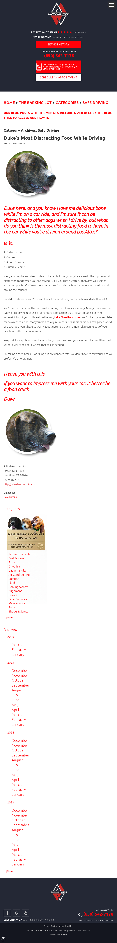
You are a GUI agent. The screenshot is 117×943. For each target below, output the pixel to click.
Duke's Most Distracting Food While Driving (54, 138)
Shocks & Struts (18, 611)
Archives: (10, 629)
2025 (10, 662)
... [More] (8, 617)
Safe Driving (95, 102)
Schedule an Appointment (58, 77)
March (17, 645)
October (18, 680)
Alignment (15, 591)
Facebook (7, 913)
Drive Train (15, 566)
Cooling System (18, 586)
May (15, 705)
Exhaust (14, 562)
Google (16, 913)
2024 (10, 732)
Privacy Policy (50, 926)
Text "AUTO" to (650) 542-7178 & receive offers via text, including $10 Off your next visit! (60, 66)
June (15, 700)
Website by (58, 935)
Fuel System (16, 558)
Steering (14, 578)
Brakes (13, 595)
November (20, 675)
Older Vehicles (18, 599)
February (19, 649)
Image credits (65, 926)
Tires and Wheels (19, 554)
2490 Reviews (79, 32)
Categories (67, 102)
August (17, 690)
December (20, 670)
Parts (12, 607)
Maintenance (17, 603)
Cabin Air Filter (18, 570)
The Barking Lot (35, 102)
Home (9, 102)
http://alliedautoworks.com (20, 484)
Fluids (12, 582)
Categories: (12, 509)
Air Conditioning (19, 574)
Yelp (25, 913)
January (18, 654)
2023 (10, 802)
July (15, 695)
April (15, 710)
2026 (10, 636)
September (20, 685)
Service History (58, 44)
